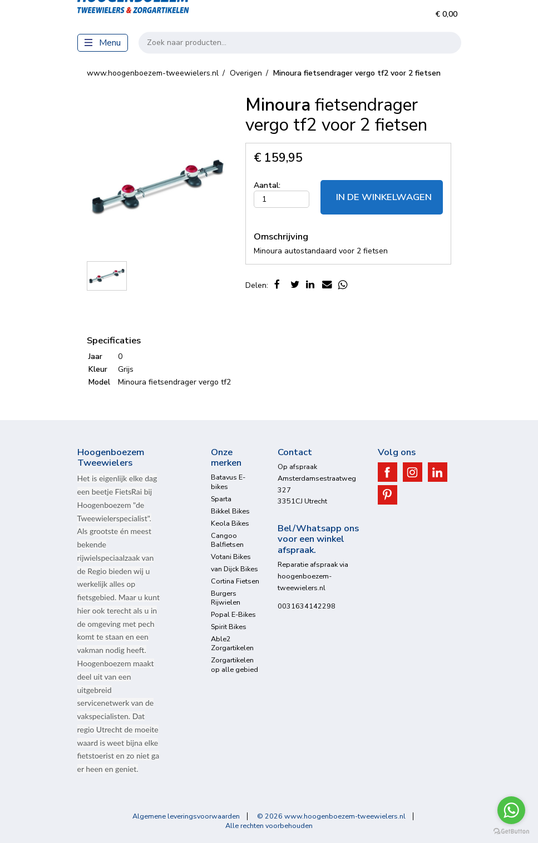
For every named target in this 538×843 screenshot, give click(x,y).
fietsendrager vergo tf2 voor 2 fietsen (357, 73)
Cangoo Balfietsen (227, 540)
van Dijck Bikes (234, 568)
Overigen (246, 73)
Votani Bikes (231, 556)
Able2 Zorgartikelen (232, 643)
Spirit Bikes (228, 626)
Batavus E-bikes (228, 481)
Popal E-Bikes (233, 614)
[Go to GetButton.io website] (511, 831)
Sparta (221, 498)
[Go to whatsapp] (511, 810)
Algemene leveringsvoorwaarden (186, 816)
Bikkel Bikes (230, 511)
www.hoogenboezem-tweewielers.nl (153, 73)
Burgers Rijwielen (225, 597)
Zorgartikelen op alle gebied (234, 664)
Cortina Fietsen (235, 581)
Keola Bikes (230, 523)
